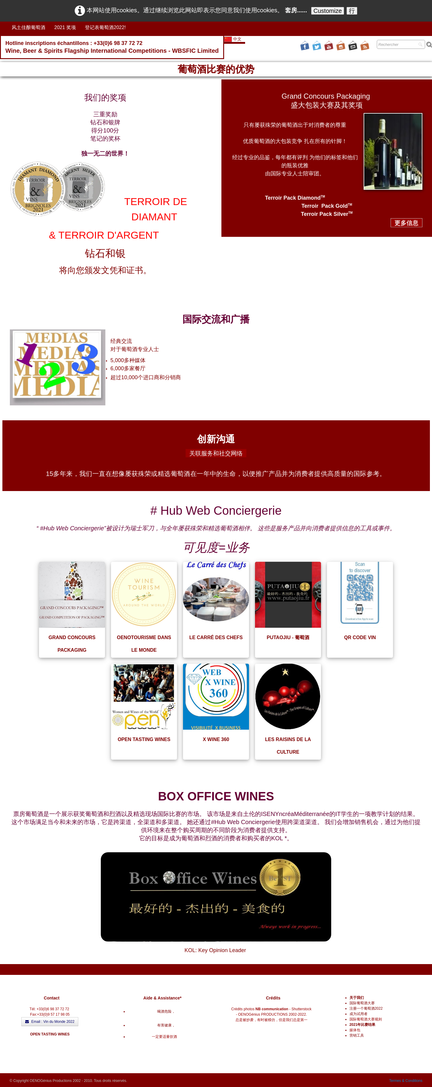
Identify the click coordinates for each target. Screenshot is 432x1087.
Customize (328, 10)
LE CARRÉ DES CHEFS (216, 637)
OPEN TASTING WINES (144, 739)
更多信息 (406, 222)
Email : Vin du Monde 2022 (49, 1022)
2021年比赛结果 (363, 1025)
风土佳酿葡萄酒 (28, 27)
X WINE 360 (216, 739)
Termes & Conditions (405, 1081)
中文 (233, 39)
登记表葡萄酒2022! (105, 27)
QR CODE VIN (360, 637)
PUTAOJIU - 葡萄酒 (288, 637)
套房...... (296, 10)
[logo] (112, 47)
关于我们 (357, 998)
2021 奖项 (65, 27)
